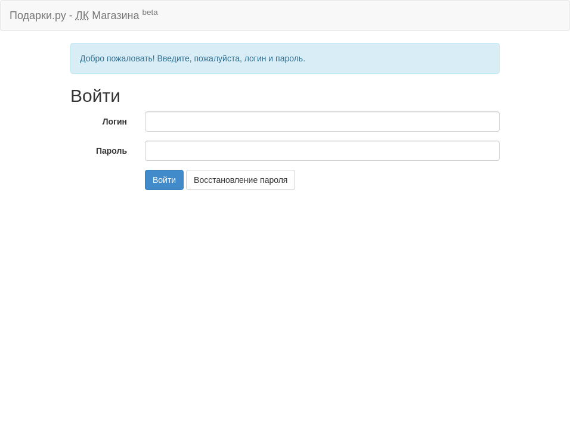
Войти (164, 180)
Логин (115, 121)
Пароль (111, 151)
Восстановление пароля (240, 180)
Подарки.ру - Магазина (84, 14)
